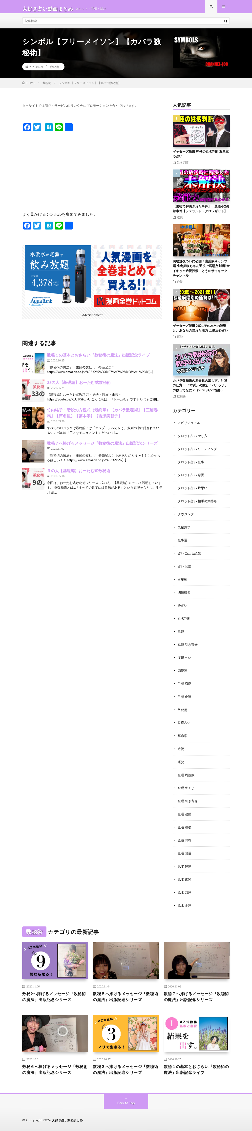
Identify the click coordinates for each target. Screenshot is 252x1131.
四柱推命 (184, 593)
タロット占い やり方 (194, 439)
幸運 (181, 632)
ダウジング (186, 516)
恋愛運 (183, 671)
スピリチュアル (190, 426)
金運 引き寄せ (188, 799)
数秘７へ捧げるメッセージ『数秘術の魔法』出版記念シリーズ (102, 447)
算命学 (183, 735)
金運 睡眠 (185, 825)
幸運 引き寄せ (188, 645)
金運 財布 (185, 838)
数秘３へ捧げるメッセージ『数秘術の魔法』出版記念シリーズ (125, 1069)
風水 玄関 (185, 876)
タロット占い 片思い (194, 491)
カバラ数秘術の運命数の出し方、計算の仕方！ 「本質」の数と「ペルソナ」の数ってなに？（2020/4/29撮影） (200, 389)
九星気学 (184, 529)
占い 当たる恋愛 (190, 555)
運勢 (180, 340)
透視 (180, 221)
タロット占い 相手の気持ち (199, 504)
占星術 (183, 581)
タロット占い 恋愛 (192, 478)
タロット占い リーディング (199, 452)
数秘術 (54, 70)
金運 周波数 (187, 773)
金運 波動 (185, 812)
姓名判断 (183, 166)
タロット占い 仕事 (192, 465)
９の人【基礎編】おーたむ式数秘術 (78, 474)
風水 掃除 (185, 863)
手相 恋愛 (185, 683)
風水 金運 (185, 902)
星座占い (184, 722)
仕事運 (183, 542)
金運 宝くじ (187, 786)
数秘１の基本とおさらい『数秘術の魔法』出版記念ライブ (98, 358)
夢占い (183, 606)
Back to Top (126, 1102)
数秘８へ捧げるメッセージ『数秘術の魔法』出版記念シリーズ (125, 994)
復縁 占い (185, 658)
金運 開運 (185, 850)
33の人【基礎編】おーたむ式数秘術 (79, 386)
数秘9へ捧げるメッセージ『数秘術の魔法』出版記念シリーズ (54, 994)
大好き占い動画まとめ (68, 1120)
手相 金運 (185, 696)
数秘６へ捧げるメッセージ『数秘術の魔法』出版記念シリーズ (54, 1069)
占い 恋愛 (185, 568)
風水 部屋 (185, 889)
